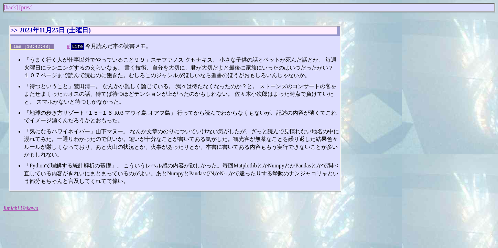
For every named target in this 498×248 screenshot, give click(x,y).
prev (26, 7)
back (11, 7)
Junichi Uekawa (21, 207)
